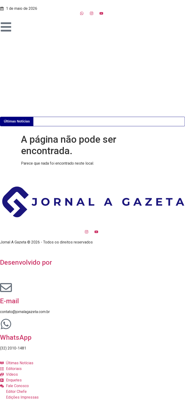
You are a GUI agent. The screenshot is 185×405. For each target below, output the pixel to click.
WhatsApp (15, 337)
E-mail (9, 301)
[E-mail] (6, 288)
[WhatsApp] (6, 324)
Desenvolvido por (26, 262)
